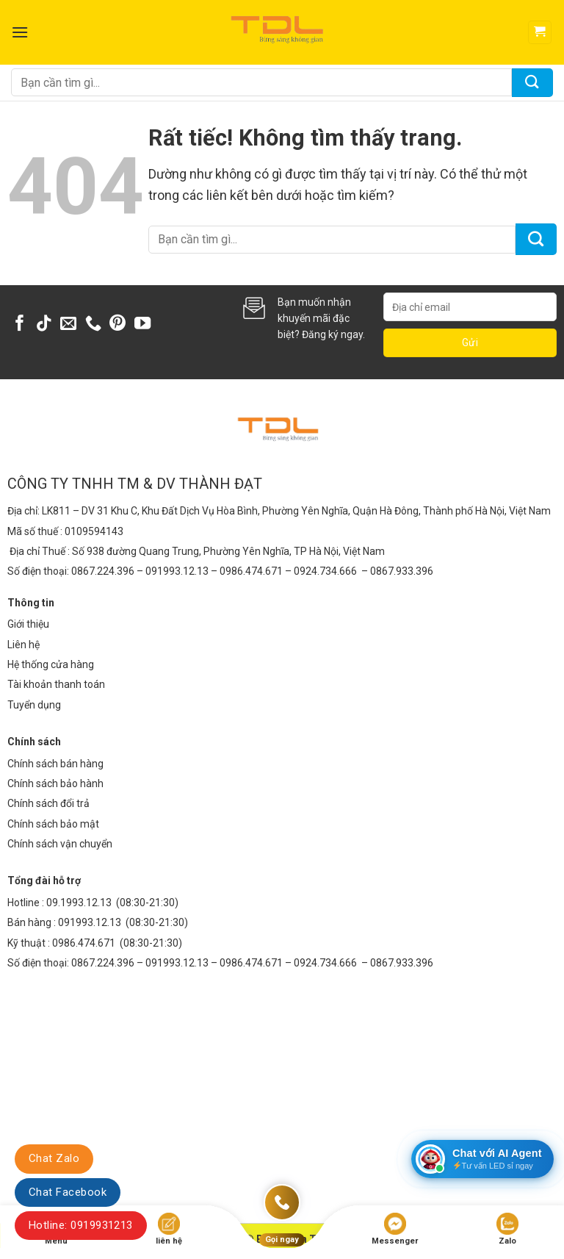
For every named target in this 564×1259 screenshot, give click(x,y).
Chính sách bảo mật (53, 824)
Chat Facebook (67, 1192)
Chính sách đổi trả (48, 803)
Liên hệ (23, 644)
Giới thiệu (28, 624)
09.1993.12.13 (79, 902)
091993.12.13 (89, 922)
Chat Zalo (54, 1158)
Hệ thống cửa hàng (50, 664)
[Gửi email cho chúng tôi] (68, 324)
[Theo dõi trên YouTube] (142, 324)
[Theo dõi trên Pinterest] (117, 324)
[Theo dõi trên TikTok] (44, 324)
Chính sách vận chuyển (59, 844)
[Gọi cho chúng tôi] (93, 324)
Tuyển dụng (34, 705)
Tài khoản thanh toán (56, 684)
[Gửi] (532, 82)
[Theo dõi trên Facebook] (20, 324)
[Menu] (20, 32)
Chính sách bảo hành (55, 783)
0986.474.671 (85, 943)
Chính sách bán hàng (55, 764)
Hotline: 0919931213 (81, 1225)
